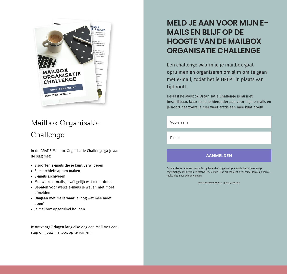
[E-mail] (219, 138)
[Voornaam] (219, 122)
